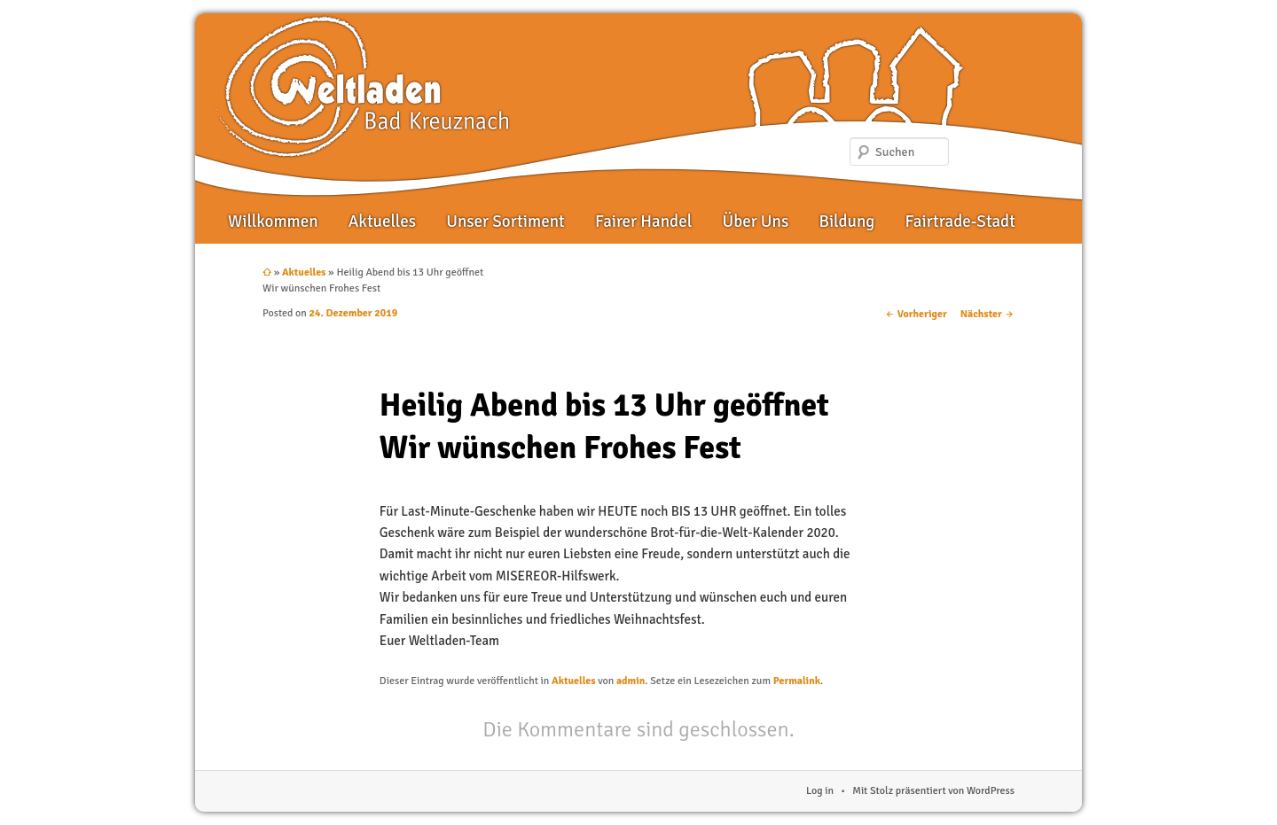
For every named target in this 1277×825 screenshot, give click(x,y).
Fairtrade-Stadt (960, 221)
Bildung (846, 221)
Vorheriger (916, 314)
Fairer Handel (643, 221)
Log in (820, 791)
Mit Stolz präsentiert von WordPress (933, 791)
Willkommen (272, 221)
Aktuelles (382, 221)
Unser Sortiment (505, 221)
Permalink (796, 681)
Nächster (987, 314)
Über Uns (755, 221)
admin (630, 681)
